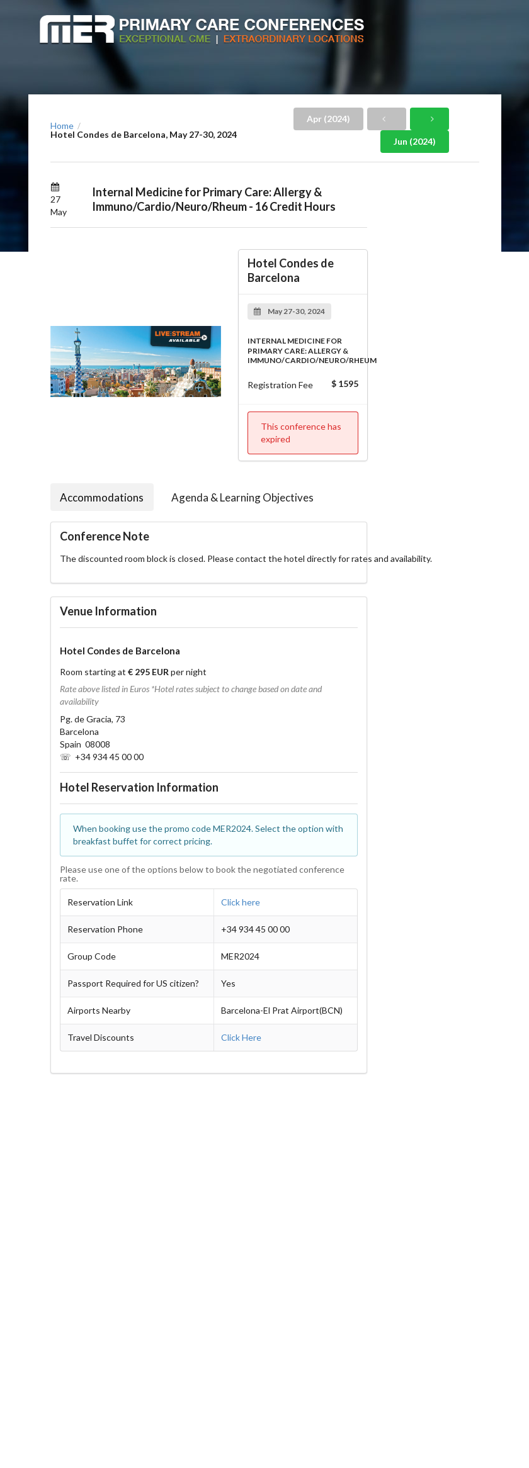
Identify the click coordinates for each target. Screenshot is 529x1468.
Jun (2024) (415, 141)
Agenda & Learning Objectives (242, 497)
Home (62, 125)
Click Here (241, 1037)
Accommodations (102, 497)
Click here (240, 902)
